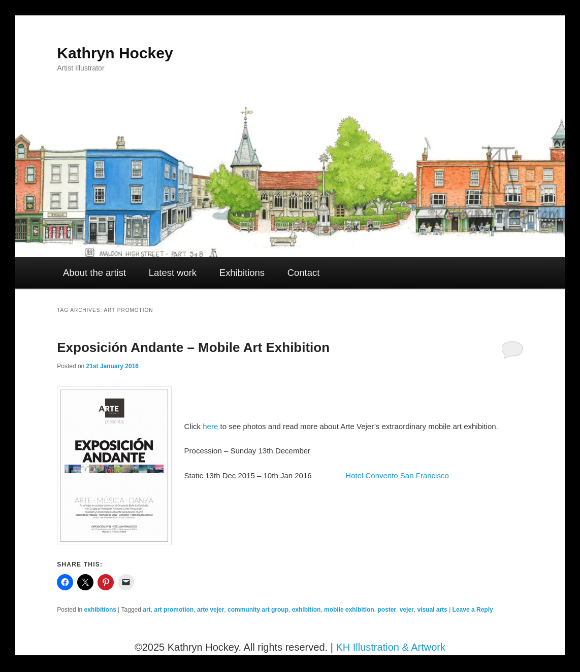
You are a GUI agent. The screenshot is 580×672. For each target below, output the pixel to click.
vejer (407, 609)
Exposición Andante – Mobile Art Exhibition (193, 347)
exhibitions (100, 609)
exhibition (306, 609)
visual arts (432, 609)
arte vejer (210, 609)
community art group (258, 609)
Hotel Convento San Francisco (396, 475)
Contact (303, 272)
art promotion (174, 609)
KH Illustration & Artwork (390, 647)
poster (386, 609)
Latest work (173, 272)
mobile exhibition (349, 609)
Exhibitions (242, 272)
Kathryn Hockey (115, 53)
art (146, 609)
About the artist (94, 272)
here (210, 426)
